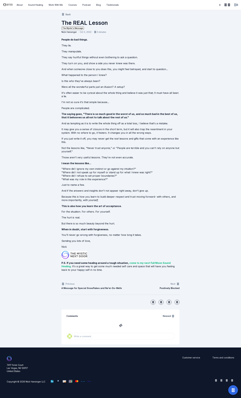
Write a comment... (79, 336)
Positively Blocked (170, 288)
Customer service (191, 357)
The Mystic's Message (72, 28)
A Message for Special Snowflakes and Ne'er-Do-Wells (91, 288)
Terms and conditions (223, 357)
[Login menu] (236, 4)
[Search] (220, 5)
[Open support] (233, 390)
